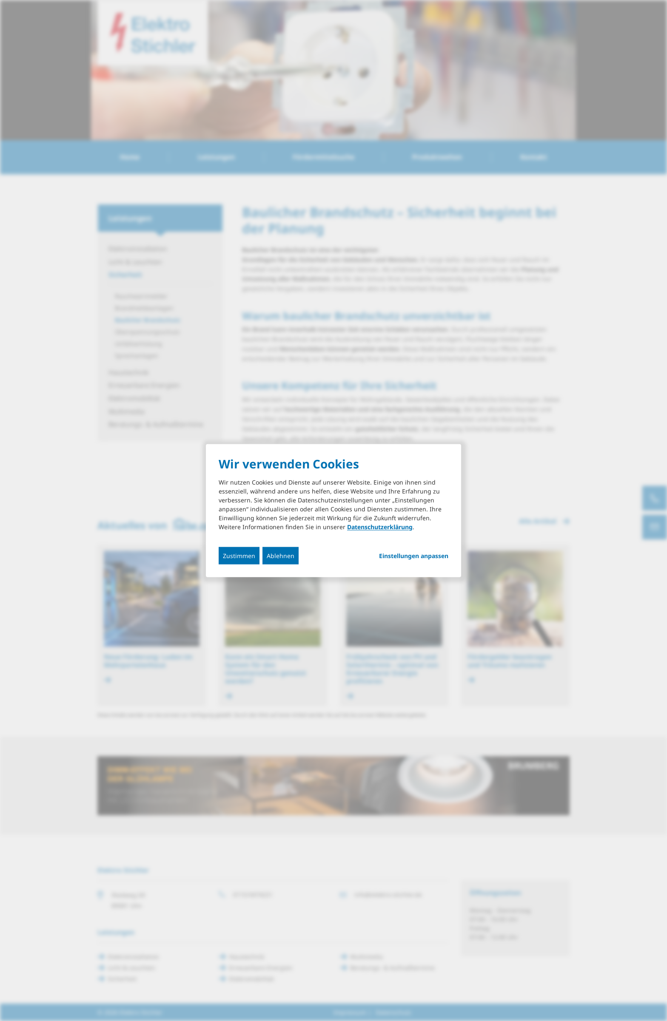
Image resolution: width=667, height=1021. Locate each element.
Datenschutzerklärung (380, 526)
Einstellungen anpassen (413, 555)
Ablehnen (280, 555)
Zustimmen (239, 555)
